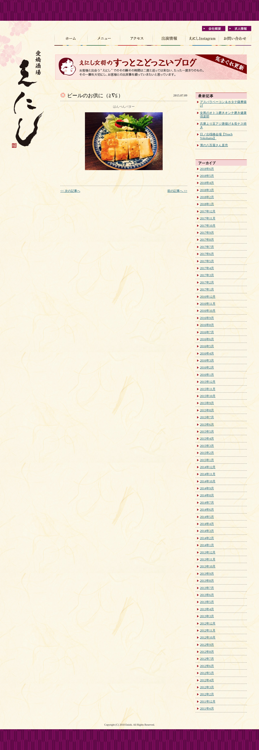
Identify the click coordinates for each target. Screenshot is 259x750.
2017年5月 (207, 261)
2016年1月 (207, 375)
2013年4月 (207, 609)
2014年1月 (207, 545)
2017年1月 (207, 289)
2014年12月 (207, 467)
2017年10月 (207, 225)
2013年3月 (207, 616)
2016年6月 (207, 339)
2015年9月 (207, 403)
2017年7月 (207, 247)
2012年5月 (207, 673)
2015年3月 (207, 446)
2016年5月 (207, 346)
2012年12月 (207, 623)
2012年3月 (207, 687)
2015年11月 (207, 389)
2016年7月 (207, 332)
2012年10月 (207, 637)
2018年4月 (207, 183)
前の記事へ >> (177, 191)
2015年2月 (207, 453)
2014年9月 (207, 488)
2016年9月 (207, 318)
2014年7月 (207, 502)
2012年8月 (207, 652)
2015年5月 (207, 431)
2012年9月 (207, 645)
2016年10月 (207, 310)
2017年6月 (207, 254)
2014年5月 (207, 517)
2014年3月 (207, 531)
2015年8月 (207, 410)
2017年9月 (207, 232)
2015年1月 (207, 460)
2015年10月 (207, 396)
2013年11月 (207, 559)
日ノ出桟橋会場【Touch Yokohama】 (216, 136)
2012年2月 (207, 694)
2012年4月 (207, 680)
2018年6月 (207, 169)
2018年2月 (207, 197)
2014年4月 (207, 524)
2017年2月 (207, 282)
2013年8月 (207, 580)
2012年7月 (207, 659)
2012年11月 (207, 630)
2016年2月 (207, 367)
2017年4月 (207, 268)
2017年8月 (207, 239)
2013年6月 (207, 595)
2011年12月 (207, 701)
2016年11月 (207, 303)
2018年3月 (207, 190)
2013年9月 (207, 573)
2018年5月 (207, 176)
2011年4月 (207, 708)
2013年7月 (207, 588)
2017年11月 (207, 218)
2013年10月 (207, 566)
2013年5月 (207, 602)
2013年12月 (207, 552)
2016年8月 (207, 325)
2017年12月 (207, 211)
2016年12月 (207, 296)
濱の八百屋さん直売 (214, 145)
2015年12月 (207, 382)
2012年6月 (207, 666)
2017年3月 (207, 275)
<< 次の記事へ (70, 191)
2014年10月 (207, 481)
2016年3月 (207, 360)
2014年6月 (207, 509)
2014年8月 (207, 495)
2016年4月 (207, 353)
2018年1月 (207, 204)
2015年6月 (207, 424)
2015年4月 (207, 438)
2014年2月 (207, 538)
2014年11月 (207, 474)
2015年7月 (207, 417)
